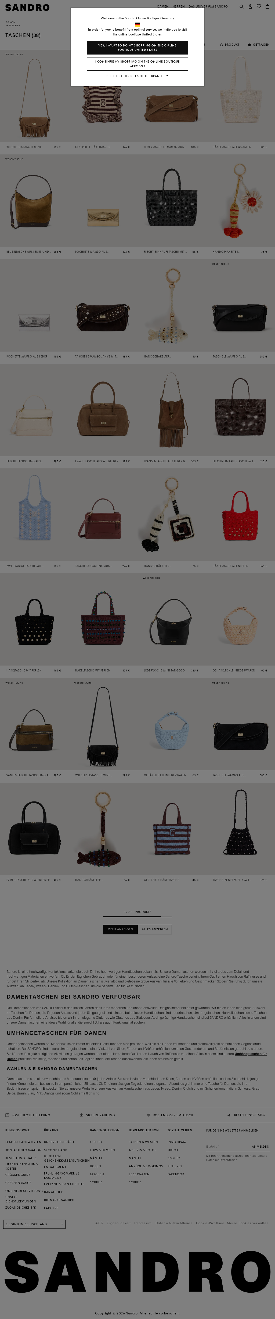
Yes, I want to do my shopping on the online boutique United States (137, 48)
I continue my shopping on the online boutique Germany (137, 64)
